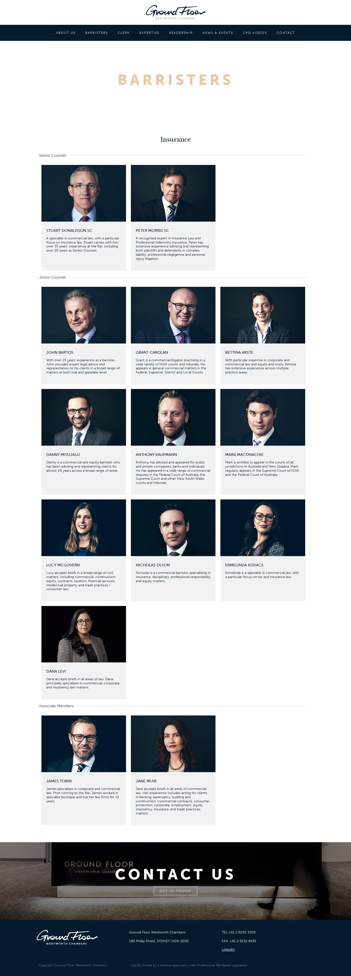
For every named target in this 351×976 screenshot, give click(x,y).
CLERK (124, 33)
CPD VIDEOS (255, 33)
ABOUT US (66, 33)
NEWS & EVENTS (218, 33)
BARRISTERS (96, 33)
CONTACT (286, 33)
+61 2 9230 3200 (242, 932)
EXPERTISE (149, 33)
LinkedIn (228, 950)
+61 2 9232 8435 (243, 941)
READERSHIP (181, 33)
